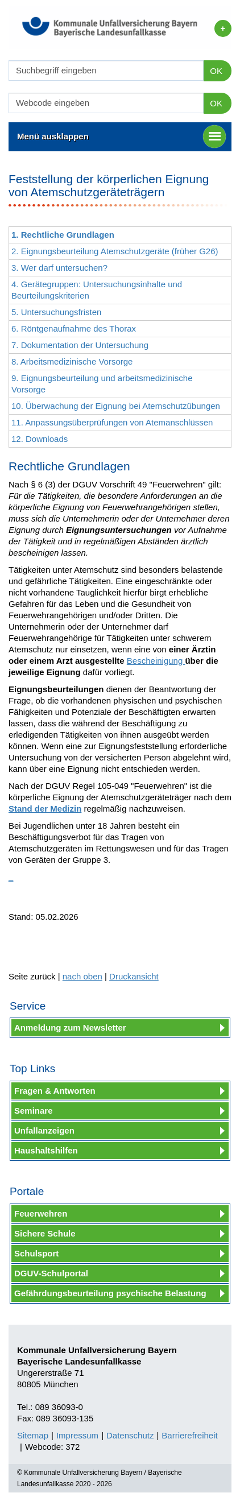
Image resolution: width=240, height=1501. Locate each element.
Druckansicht (134, 976)
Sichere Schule (45, 1233)
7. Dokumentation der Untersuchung (79, 345)
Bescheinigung (156, 660)
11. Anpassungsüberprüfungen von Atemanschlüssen (112, 422)
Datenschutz (130, 1435)
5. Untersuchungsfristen (56, 312)
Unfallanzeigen (44, 1130)
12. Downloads (39, 439)
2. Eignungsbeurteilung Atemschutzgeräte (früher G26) (114, 251)
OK (216, 71)
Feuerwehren (40, 1213)
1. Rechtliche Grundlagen (62, 234)
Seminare (33, 1110)
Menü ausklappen (121, 136)
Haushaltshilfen (46, 1150)
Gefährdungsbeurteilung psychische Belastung (110, 1293)
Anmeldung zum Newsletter (70, 1027)
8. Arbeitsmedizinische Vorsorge (72, 361)
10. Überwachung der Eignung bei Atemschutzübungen (115, 406)
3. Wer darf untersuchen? (59, 267)
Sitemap (32, 1435)
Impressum (77, 1435)
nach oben (82, 976)
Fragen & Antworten (55, 1090)
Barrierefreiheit (189, 1435)
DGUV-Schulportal (51, 1273)
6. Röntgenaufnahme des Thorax (73, 328)
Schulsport (36, 1253)
